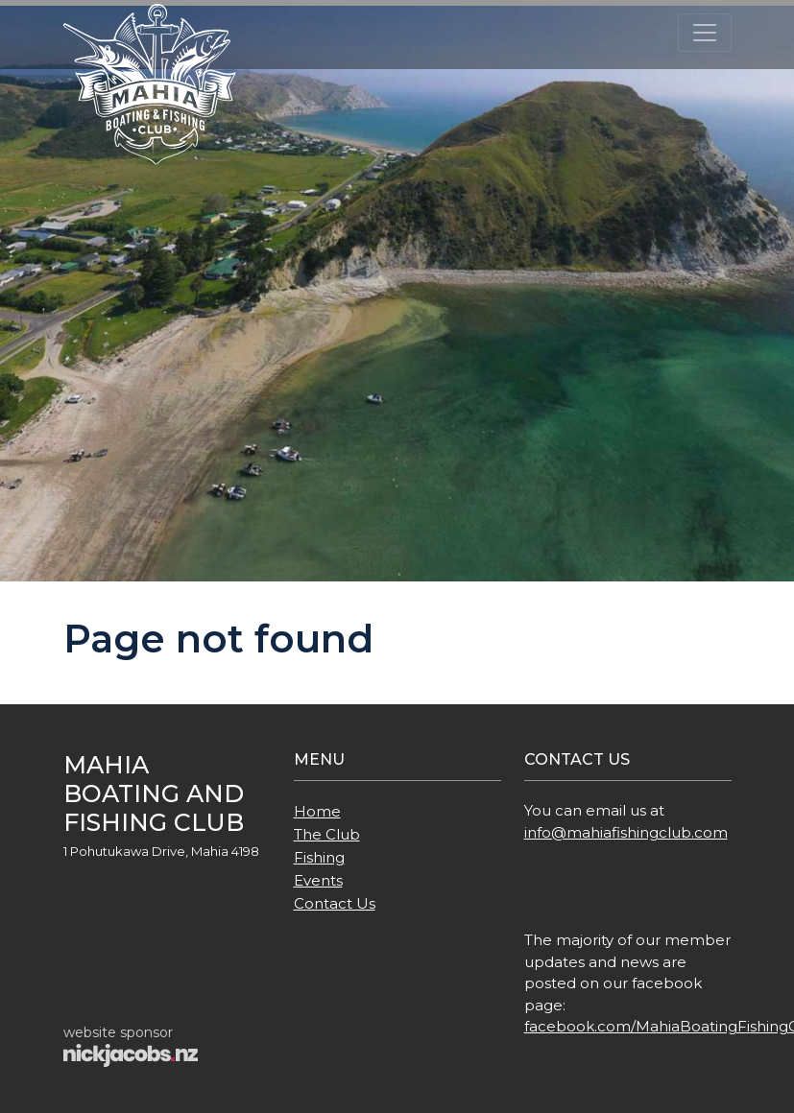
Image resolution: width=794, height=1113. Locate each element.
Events (318, 880)
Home (317, 811)
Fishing (319, 857)
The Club (327, 834)
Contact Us (334, 903)
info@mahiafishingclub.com (626, 832)
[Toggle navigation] (705, 32)
